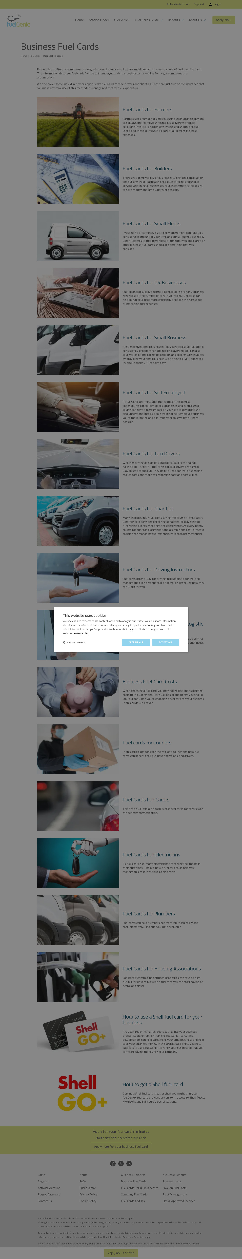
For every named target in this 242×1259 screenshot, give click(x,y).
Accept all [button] (165, 642)
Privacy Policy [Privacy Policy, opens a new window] (82, 633)
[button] (74, 642)
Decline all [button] (135, 642)
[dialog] (121, 629)
